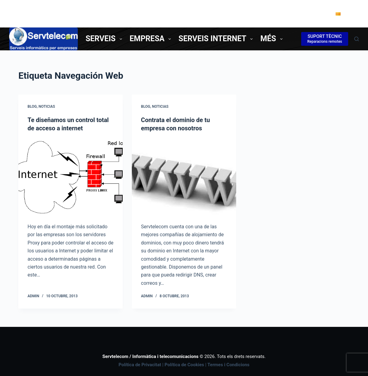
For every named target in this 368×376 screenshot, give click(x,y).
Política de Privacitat (139, 364)
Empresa (151, 38)
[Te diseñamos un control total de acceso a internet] (70, 177)
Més (272, 38)
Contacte (307, 13)
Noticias (46, 106)
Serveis (104, 38)
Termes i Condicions (228, 364)
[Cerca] (356, 39)
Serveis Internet (217, 38)
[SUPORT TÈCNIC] (324, 39)
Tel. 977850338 (263, 13)
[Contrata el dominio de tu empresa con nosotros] (184, 177)
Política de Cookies (184, 364)
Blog (32, 106)
